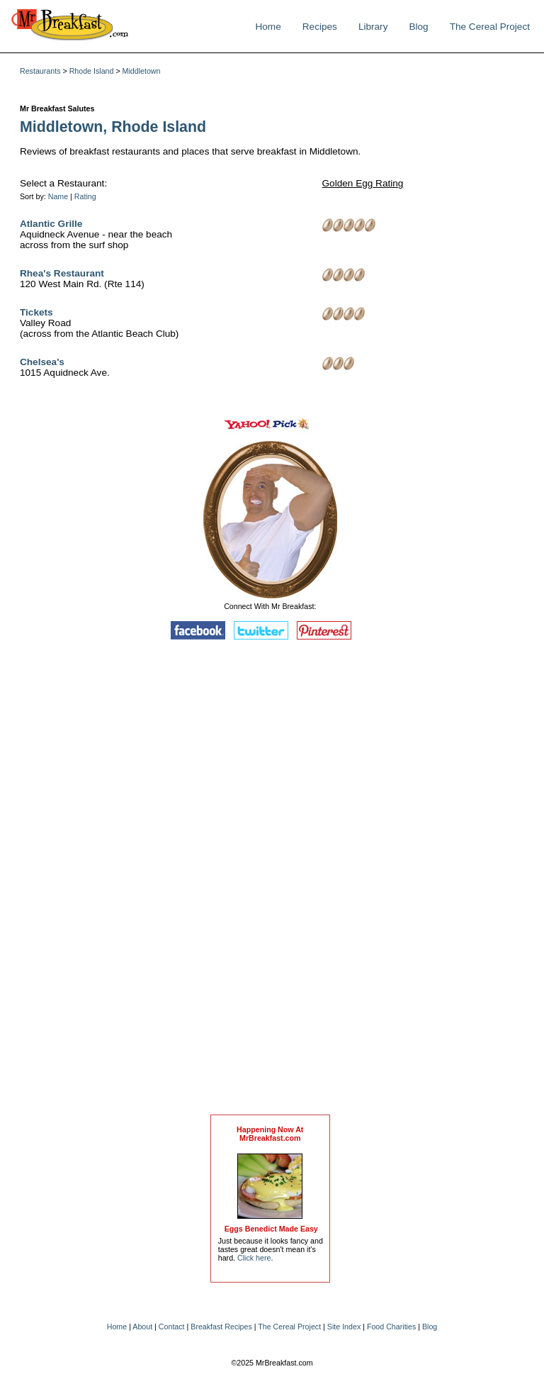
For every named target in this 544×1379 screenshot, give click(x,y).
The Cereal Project (490, 26)
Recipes (319, 26)
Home (267, 26)
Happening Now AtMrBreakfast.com (270, 1133)
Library (373, 26)
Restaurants (40, 71)
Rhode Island (91, 71)
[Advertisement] (270, 880)
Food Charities (391, 1326)
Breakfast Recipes (221, 1326)
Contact (172, 1326)
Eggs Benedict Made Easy (271, 1228)
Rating (85, 196)
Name (58, 196)
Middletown (142, 71)
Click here (254, 1258)
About (142, 1326)
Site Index (344, 1326)
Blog (418, 26)
